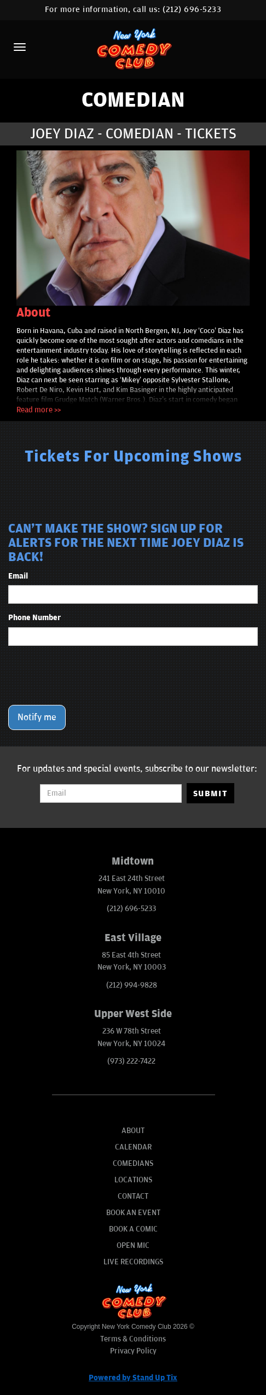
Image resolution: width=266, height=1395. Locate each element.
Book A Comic (133, 1229)
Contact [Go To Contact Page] (133, 1196)
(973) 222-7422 (131, 1061)
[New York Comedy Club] (132, 48)
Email (18, 576)
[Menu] (19, 47)
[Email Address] (111, 793)
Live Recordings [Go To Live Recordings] (133, 1261)
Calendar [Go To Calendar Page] (133, 1147)
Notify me (37, 717)
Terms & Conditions (133, 1339)
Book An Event (133, 1212)
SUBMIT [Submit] (210, 793)
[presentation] (91, 675)
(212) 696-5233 (192, 9)
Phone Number (34, 617)
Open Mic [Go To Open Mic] (133, 1245)
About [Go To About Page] (133, 1130)
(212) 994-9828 (131, 985)
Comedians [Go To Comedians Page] (133, 1163)
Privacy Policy (133, 1351)
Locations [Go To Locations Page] (133, 1179)
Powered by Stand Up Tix (133, 1377)
